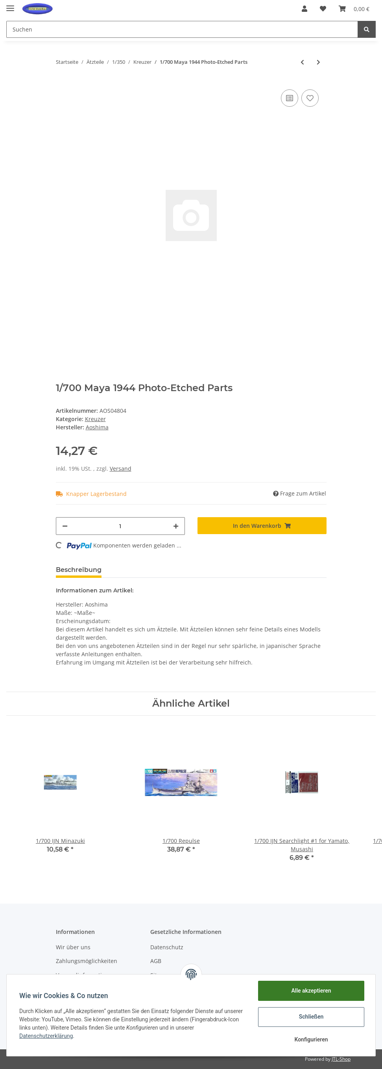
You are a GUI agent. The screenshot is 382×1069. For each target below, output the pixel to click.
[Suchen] (182, 29)
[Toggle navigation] (10, 5)
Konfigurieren (311, 1039)
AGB (155, 961)
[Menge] (120, 526)
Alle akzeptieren (311, 990)
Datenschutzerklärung (46, 1036)
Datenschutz (166, 947)
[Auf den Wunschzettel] (310, 98)
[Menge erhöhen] (176, 526)
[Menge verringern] (65, 526)
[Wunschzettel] (323, 9)
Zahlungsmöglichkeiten (86, 961)
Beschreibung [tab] (78, 569)
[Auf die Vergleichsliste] (289, 98)
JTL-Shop (341, 1059)
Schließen (311, 1016)
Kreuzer (95, 419)
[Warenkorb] (354, 9)
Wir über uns (73, 947)
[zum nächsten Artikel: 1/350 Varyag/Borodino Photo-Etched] (318, 62)
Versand (120, 468)
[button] (304, 9)
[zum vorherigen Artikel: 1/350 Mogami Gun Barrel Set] (302, 62)
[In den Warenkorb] (262, 525)
